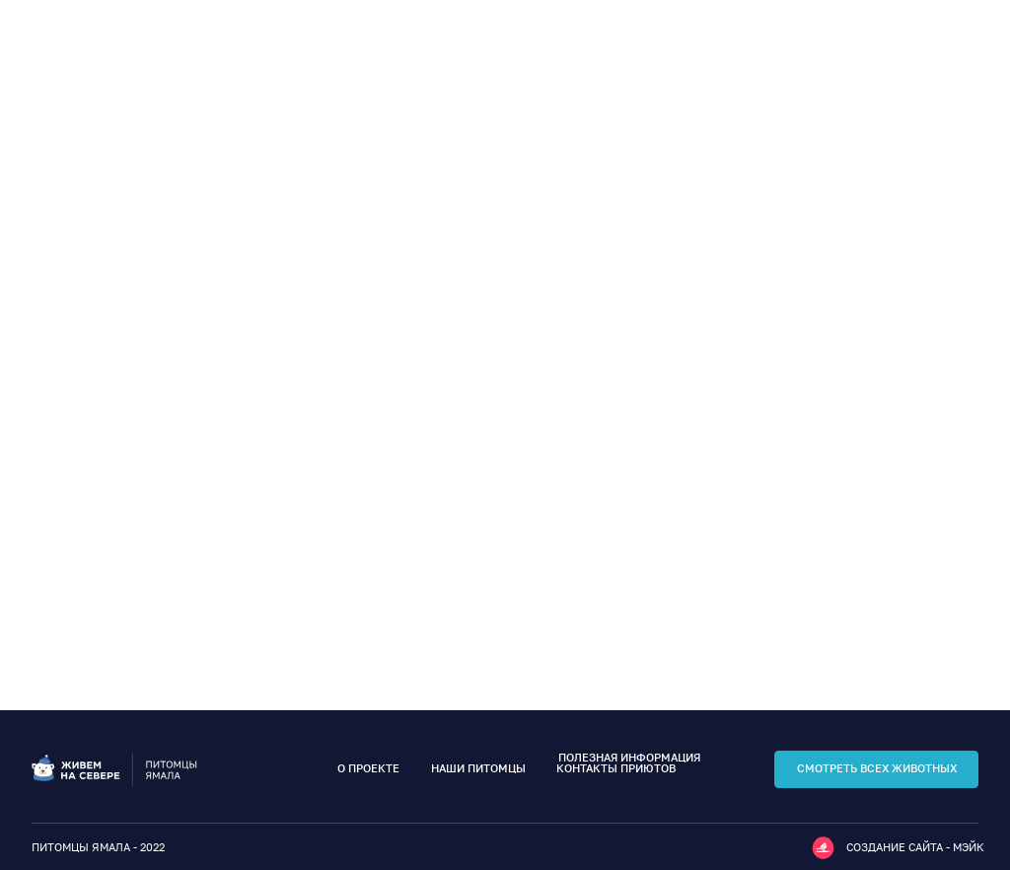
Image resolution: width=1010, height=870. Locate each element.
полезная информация (629, 757)
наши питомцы (478, 768)
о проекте (368, 768)
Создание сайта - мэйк (915, 847)
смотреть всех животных (877, 768)
